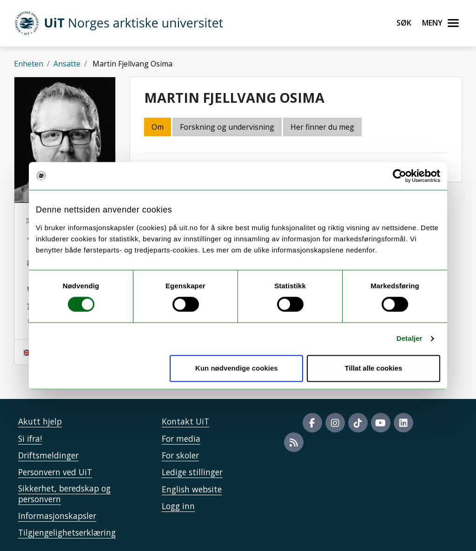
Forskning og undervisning (227, 127)
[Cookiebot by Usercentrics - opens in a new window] (399, 176)
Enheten (28, 64)
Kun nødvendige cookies (236, 368)
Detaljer (410, 339)
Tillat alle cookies (373, 368)
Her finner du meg (322, 127)
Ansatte (66, 64)
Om (158, 127)
